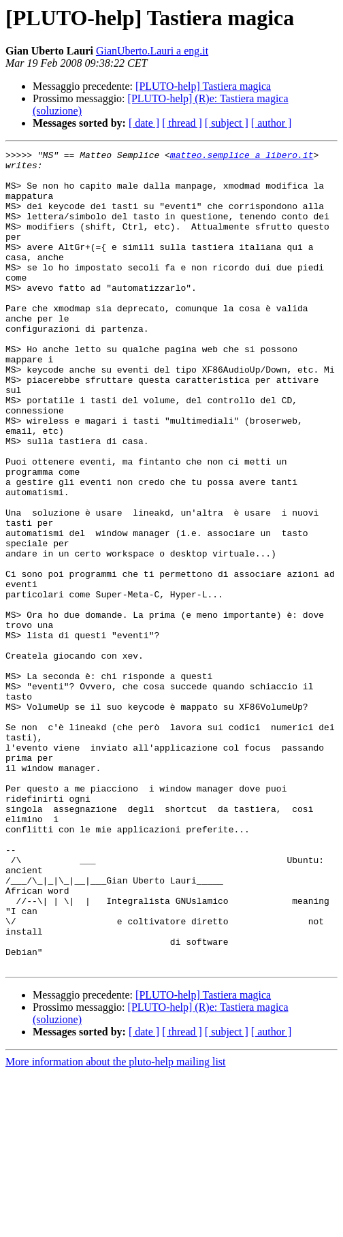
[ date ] (144, 123)
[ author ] (271, 123)
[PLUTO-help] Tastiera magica (203, 86)
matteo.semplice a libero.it (242, 157)
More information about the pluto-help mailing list (115, 1225)
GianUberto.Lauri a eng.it (152, 51)
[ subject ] (226, 123)
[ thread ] (182, 123)
